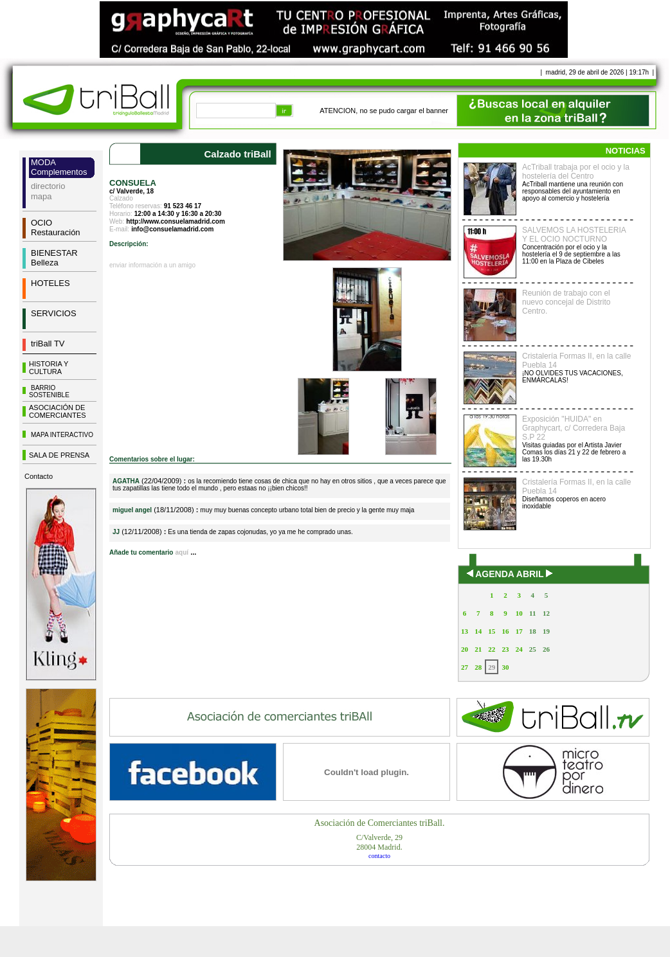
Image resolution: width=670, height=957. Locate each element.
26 (546, 649)
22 (491, 649)
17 (519, 631)
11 (532, 613)
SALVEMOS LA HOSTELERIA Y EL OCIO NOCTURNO (574, 235)
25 (532, 649)
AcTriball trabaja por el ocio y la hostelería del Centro (575, 172)
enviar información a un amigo (152, 265)
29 (491, 667)
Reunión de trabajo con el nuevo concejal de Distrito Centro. (566, 302)
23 (505, 649)
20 (464, 649)
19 (546, 631)
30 (505, 667)
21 (478, 649)
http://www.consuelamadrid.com (175, 221)
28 (478, 667)
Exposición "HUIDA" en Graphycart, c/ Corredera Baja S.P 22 (573, 428)
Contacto (38, 476)
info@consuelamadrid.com (172, 229)
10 (519, 613)
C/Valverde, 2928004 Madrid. (379, 842)
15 (491, 631)
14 (478, 631)
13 (464, 631)
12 (546, 613)
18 (532, 631)
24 (519, 649)
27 (464, 667)
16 (505, 631)
